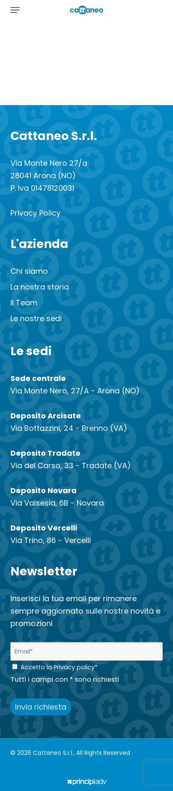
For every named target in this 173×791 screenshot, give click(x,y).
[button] (15, 10)
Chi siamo (29, 271)
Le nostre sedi (36, 318)
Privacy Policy (35, 213)
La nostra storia (39, 287)
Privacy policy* (76, 667)
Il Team (24, 302)
